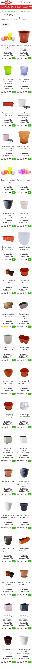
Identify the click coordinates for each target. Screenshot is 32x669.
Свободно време (25, 11)
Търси (23, 20)
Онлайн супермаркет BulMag (9, 11)
